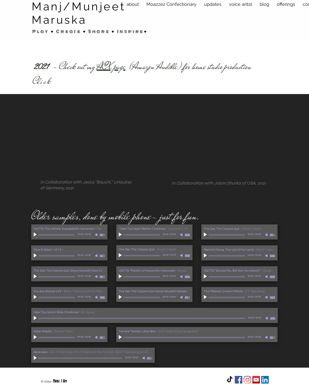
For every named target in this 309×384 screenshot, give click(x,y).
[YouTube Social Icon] (256, 379)
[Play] (36, 235)
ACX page (111, 67)
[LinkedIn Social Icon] (265, 379)
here (62, 81)
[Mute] (96, 234)
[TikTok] (230, 379)
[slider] (102, 235)
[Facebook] (238, 379)
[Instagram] (247, 379)
